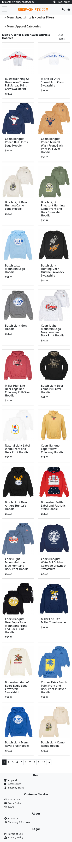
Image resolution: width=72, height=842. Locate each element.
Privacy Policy (15, 837)
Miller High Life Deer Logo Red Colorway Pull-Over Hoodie (17, 391)
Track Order (14, 803)
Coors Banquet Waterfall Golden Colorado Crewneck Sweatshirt (53, 564)
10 (43, 762)
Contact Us (14, 799)
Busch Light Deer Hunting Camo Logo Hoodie (16, 205)
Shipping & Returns (19, 822)
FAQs (11, 806)
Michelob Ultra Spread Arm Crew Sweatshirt (52, 82)
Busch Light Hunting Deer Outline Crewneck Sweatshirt (52, 270)
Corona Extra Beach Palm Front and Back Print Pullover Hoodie (54, 687)
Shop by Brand (16, 787)
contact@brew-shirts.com (19, 1)
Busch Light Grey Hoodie (16, 327)
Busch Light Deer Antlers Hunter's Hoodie (16, 505)
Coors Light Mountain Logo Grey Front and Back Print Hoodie (52, 330)
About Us (13, 818)
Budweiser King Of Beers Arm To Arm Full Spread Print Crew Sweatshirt (17, 84)
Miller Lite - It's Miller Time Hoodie (53, 620)
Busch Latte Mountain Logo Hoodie (15, 269)
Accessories (14, 784)
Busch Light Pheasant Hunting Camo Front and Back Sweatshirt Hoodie (53, 208)
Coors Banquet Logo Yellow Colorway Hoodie (52, 449)
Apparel (12, 780)
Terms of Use (15, 833)
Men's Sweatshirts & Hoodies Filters (30, 17)
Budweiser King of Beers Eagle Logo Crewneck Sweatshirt (17, 687)
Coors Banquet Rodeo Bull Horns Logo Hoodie (16, 142)
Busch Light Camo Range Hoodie (53, 744)
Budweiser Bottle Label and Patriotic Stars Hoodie (53, 505)
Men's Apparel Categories (24, 26)
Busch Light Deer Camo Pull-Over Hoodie (52, 389)
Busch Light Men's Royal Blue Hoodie (17, 744)
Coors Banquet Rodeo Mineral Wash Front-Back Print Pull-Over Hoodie (52, 145)
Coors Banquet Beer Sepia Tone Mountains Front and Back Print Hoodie (16, 625)
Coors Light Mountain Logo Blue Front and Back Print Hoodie (16, 564)
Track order (63, 1)
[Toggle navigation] (4, 9)
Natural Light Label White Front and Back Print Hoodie (17, 449)
